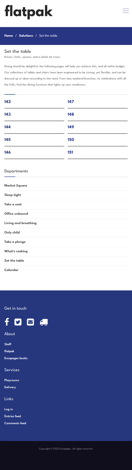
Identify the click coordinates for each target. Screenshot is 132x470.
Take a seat (13, 204)
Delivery (10, 387)
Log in (8, 409)
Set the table (14, 260)
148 (71, 115)
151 (70, 152)
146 (7, 152)
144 (7, 127)
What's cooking (16, 251)
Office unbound (16, 214)
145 (7, 140)
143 (7, 115)
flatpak (9, 351)
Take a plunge (15, 242)
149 (71, 127)
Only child (12, 232)
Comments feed (15, 423)
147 (71, 102)
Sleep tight (12, 195)
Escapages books (16, 358)
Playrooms (11, 380)
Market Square (15, 185)
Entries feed (12, 416)
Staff (7, 344)
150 (71, 140)
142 (7, 102)
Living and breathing (20, 223)
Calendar (11, 270)
